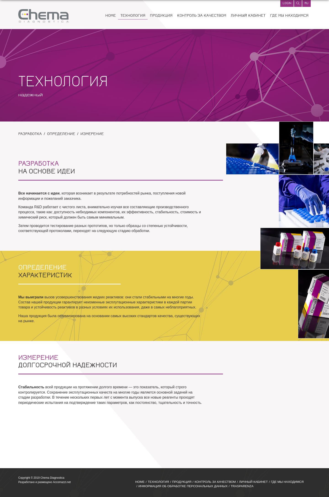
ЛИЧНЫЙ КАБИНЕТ (248, 15)
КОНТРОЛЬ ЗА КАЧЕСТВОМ (201, 15)
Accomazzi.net (62, 482)
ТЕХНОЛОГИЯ (132, 15)
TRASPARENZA (242, 486)
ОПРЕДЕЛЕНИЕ (61, 134)
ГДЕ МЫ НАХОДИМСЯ (289, 15)
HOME (110, 15)
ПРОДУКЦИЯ (161, 15)
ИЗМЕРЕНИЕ (92, 134)
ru (306, 3)
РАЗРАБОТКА (30, 134)
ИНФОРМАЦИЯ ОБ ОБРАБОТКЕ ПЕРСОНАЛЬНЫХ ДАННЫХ (183, 486)
